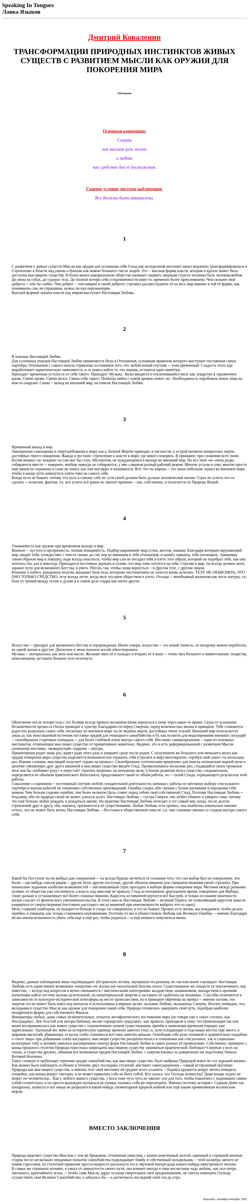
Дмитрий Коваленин (124, 37)
